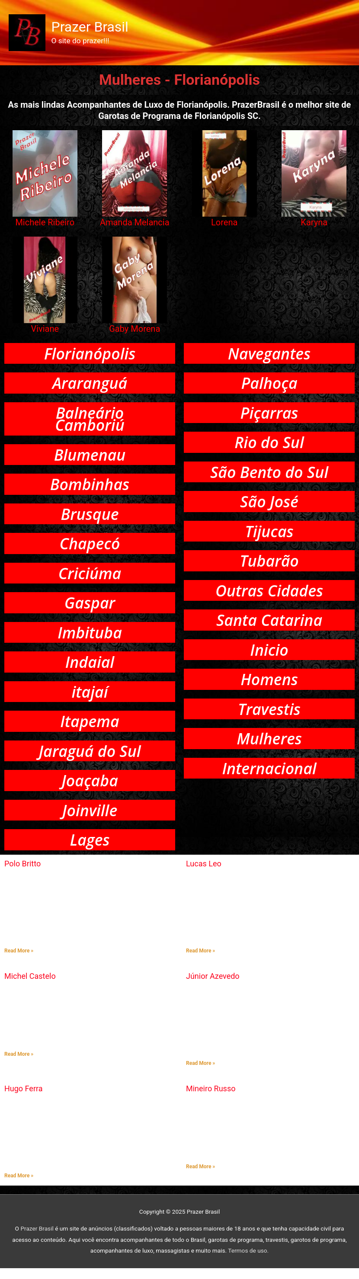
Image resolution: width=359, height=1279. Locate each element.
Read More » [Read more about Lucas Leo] (200, 961)
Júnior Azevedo (213, 986)
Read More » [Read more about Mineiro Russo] (200, 1177)
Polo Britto (22, 874)
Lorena (224, 224)
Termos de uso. (248, 1261)
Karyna (314, 224)
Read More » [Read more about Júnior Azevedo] (200, 1074)
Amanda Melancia (135, 224)
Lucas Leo (203, 874)
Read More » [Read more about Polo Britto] (18, 961)
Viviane (45, 331)
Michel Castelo (30, 986)
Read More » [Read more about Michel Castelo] (18, 1065)
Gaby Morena (134, 331)
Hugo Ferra (23, 1099)
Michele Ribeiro (44, 224)
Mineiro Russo (210, 1099)
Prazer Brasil (91, 28)
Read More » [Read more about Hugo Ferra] (18, 1186)
